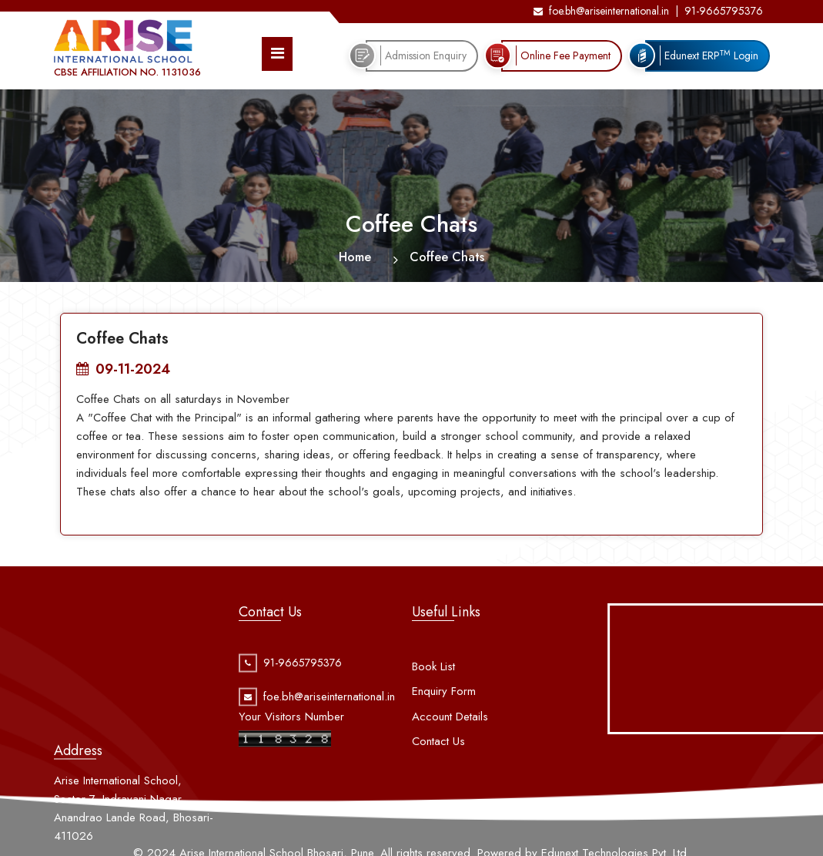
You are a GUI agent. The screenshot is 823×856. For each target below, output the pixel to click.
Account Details (450, 735)
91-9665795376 (723, 10)
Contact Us (438, 761)
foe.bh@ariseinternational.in (601, 10)
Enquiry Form (444, 711)
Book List (433, 685)
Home (355, 257)
